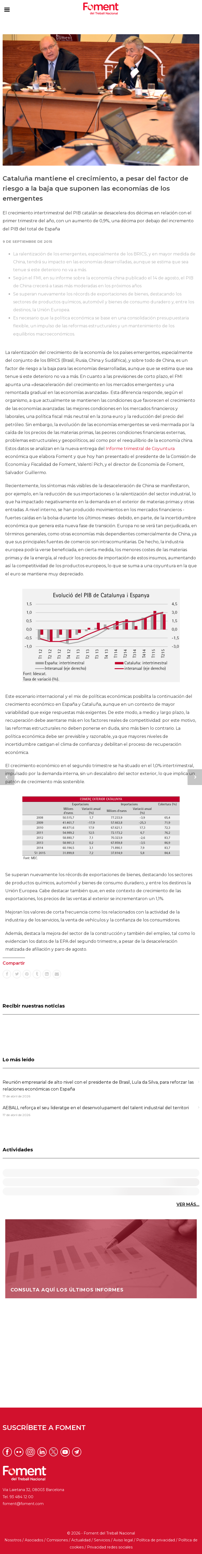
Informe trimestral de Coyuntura (140, 448)
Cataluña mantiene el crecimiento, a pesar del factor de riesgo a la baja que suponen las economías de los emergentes (95, 189)
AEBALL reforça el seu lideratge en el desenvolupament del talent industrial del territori (96, 1107)
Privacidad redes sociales (110, 1547)
